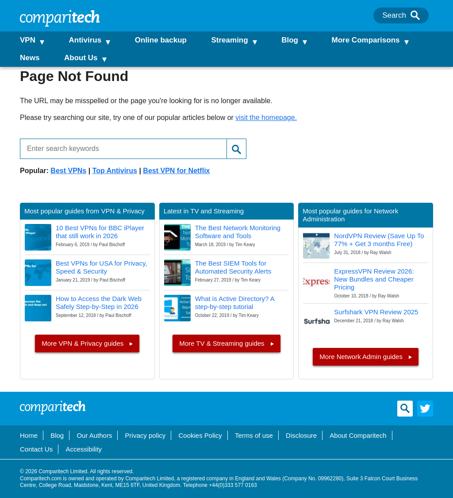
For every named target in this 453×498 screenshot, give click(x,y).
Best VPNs (68, 170)
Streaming (225, 40)
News (29, 58)
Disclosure (301, 435)
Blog (284, 40)
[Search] (415, 15)
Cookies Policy (200, 435)
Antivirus (83, 40)
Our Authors (94, 435)
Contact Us (36, 449)
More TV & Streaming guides (222, 343)
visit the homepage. (266, 117)
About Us (81, 58)
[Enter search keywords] (119, 148)
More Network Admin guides (361, 356)
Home (29, 435)
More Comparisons (359, 40)
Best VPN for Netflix (176, 170)
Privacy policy (145, 435)
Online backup (157, 40)
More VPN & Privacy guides (83, 343)
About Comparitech (358, 435)
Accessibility (83, 449)
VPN (27, 40)
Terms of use (254, 435)
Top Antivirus (114, 170)
